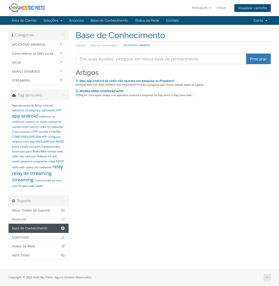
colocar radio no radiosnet (46, 127)
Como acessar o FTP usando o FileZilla (36, 132)
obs (22, 156)
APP (58, 110)
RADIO (60, 161)
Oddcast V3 (44, 156)
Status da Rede (147, 20)
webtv (39, 186)
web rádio (28, 186)
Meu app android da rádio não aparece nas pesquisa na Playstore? (125, 81)
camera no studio (36, 122)
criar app (29, 141)
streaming (23, 180)
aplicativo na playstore (26, 110)
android (47, 105)
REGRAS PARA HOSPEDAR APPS (100, 91)
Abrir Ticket (38, 255)
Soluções (52, 20)
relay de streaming (32, 173)
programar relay (44, 161)
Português (201, 8)
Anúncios (76, 20)
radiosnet (45, 167)
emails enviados (30, 147)
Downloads (38, 237)
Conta (260, 20)
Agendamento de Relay (27, 105)
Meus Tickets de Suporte (38, 210)
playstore (27, 161)
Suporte (80, 45)
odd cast (30, 156)
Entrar (221, 8)
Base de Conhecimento (109, 20)
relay (57, 166)
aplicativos (48, 110)
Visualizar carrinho (252, 8)
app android (25, 116)
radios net (32, 167)
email (15, 147)
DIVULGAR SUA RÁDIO (49, 141)
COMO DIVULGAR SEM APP (29, 137)
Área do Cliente (24, 20)
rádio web (18, 167)
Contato (172, 20)
